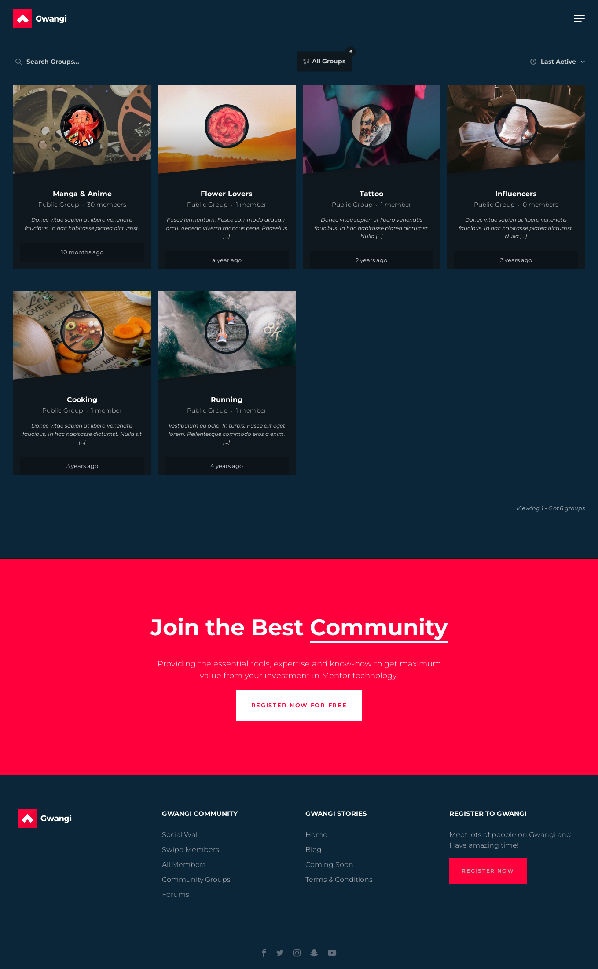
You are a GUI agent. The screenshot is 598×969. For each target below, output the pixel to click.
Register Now (488, 870)
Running (226, 399)
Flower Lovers (227, 194)
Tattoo (371, 194)
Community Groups (196, 879)
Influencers (516, 194)
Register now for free (299, 721)
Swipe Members (190, 849)
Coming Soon (329, 864)
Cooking (82, 399)
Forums (175, 894)
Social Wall (180, 834)
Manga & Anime (82, 194)
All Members (184, 864)
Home (316, 834)
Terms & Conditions (339, 879)
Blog (313, 849)
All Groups (331, 59)
